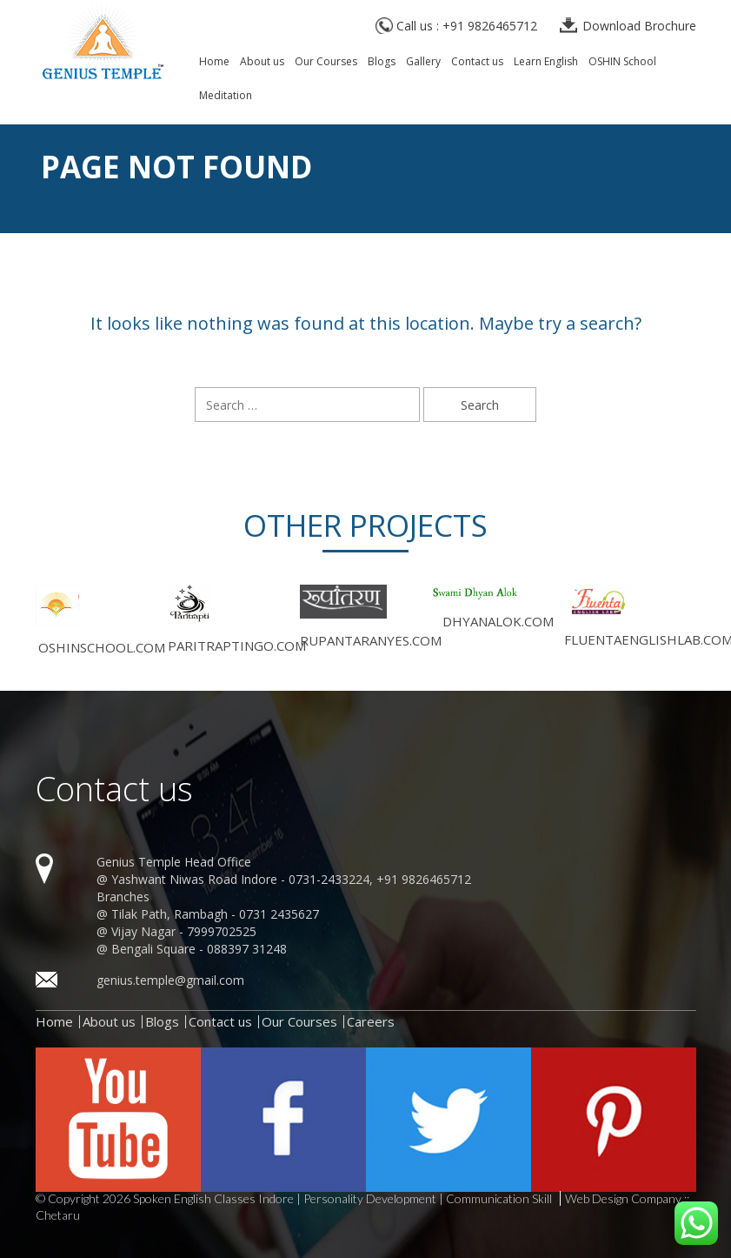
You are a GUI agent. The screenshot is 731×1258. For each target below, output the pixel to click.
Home (214, 63)
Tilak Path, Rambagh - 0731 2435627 (215, 914)
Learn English (546, 63)
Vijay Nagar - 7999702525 (183, 931)
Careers (371, 1021)
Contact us (477, 63)
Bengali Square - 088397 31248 (199, 948)
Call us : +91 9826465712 (466, 25)
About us (262, 63)
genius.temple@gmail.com (170, 980)
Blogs (381, 63)
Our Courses (326, 63)
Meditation (225, 96)
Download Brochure (639, 25)
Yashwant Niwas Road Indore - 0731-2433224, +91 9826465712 (291, 879)
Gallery (423, 63)
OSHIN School (622, 63)
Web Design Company (623, 1198)
